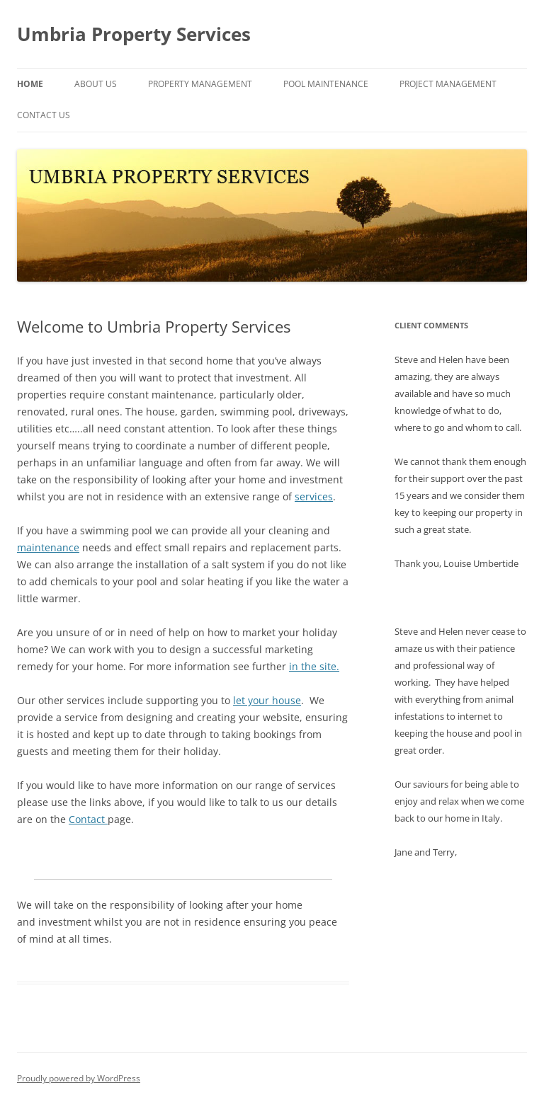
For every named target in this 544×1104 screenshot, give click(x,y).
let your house (267, 700)
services (314, 496)
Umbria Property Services (134, 34)
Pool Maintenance (325, 84)
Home (30, 84)
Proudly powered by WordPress (78, 1078)
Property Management (200, 84)
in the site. (314, 666)
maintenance (48, 547)
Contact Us (43, 115)
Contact (88, 819)
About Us (95, 84)
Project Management (448, 84)
